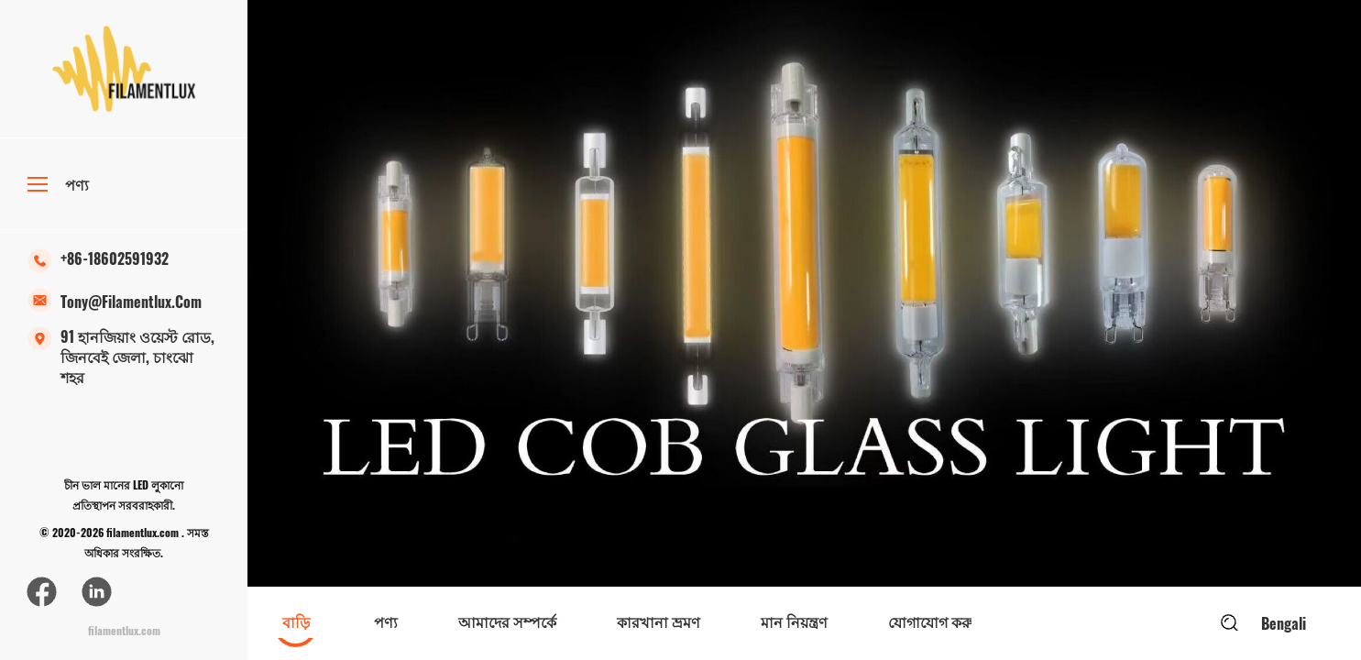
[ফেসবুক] (41, 591)
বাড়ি (296, 621)
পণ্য (58, 184)
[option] (804, 293)
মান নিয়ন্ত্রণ (794, 621)
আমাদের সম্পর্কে (507, 621)
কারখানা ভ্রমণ (658, 621)
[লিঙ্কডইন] (96, 591)
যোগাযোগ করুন (935, 621)
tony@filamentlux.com (114, 307)
